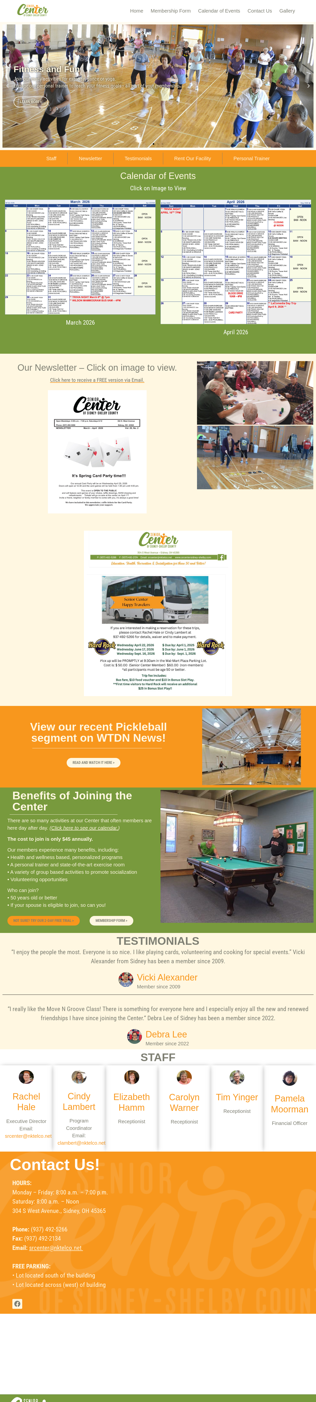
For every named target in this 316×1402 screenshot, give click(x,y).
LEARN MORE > (31, 102)
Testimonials (138, 158)
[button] (7, 86)
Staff (51, 158)
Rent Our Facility (192, 158)
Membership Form (171, 11)
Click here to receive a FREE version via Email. (97, 380)
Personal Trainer (252, 158)
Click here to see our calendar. (84, 828)
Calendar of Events (219, 11)
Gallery (287, 11)
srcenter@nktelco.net (28, 1136)
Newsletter (90, 158)
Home (136, 11)
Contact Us (260, 11)
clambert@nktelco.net (81, 1143)
